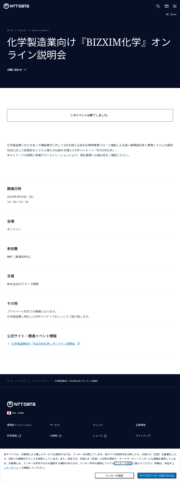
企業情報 (141, 425)
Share (171, 14)
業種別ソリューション (19, 425)
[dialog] (90, 465)
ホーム (10, 30)
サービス (55, 425)
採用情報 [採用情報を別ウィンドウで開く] (12, 435)
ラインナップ (143, 435)
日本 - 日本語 (15, 412)
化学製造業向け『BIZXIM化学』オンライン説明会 (43, 344)
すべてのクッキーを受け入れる (157, 475)
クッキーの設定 (114, 475)
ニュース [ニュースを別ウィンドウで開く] (98, 435)
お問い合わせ (14, 69)
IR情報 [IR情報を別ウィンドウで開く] (53, 435)
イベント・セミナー (40, 30)
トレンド (22, 30)
